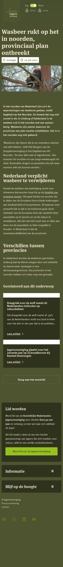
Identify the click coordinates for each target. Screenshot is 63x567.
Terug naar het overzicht (31, 379)
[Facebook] (4, 519)
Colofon (5, 506)
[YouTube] (34, 519)
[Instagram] (14, 519)
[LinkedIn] (24, 519)
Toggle (33, 5)
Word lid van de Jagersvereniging (31, 451)
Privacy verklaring (10, 503)
